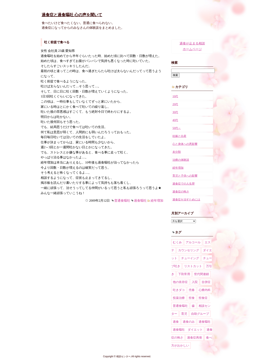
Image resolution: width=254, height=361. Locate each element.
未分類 (176, 151)
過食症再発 (194, 337)
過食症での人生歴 (183, 183)
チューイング (190, 258)
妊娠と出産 (179, 136)
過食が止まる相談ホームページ (192, 46)
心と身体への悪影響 (184, 143)
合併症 (206, 282)
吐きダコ (179, 290)
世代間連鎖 (201, 274)
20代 (175, 104)
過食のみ (189, 321)
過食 (176, 321)
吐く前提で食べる (56, 42)
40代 (175, 120)
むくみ (177, 242)
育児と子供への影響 (184, 175)
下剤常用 (184, 274)
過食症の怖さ (180, 191)
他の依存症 (180, 282)
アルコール (193, 242)
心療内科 (205, 290)
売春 (192, 290)
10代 (175, 96)
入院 (195, 282)
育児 (184, 313)
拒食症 (203, 297)
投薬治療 (179, 297)
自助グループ (200, 313)
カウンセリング (188, 250)
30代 (175, 112)
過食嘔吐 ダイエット (188, 329)
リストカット (193, 266)
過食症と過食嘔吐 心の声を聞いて (72, 15)
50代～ (176, 128)
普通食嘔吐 (122, 200)
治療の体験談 (180, 159)
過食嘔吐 (140, 200)
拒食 (192, 297)
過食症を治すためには (186, 199)
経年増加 (157, 200)
